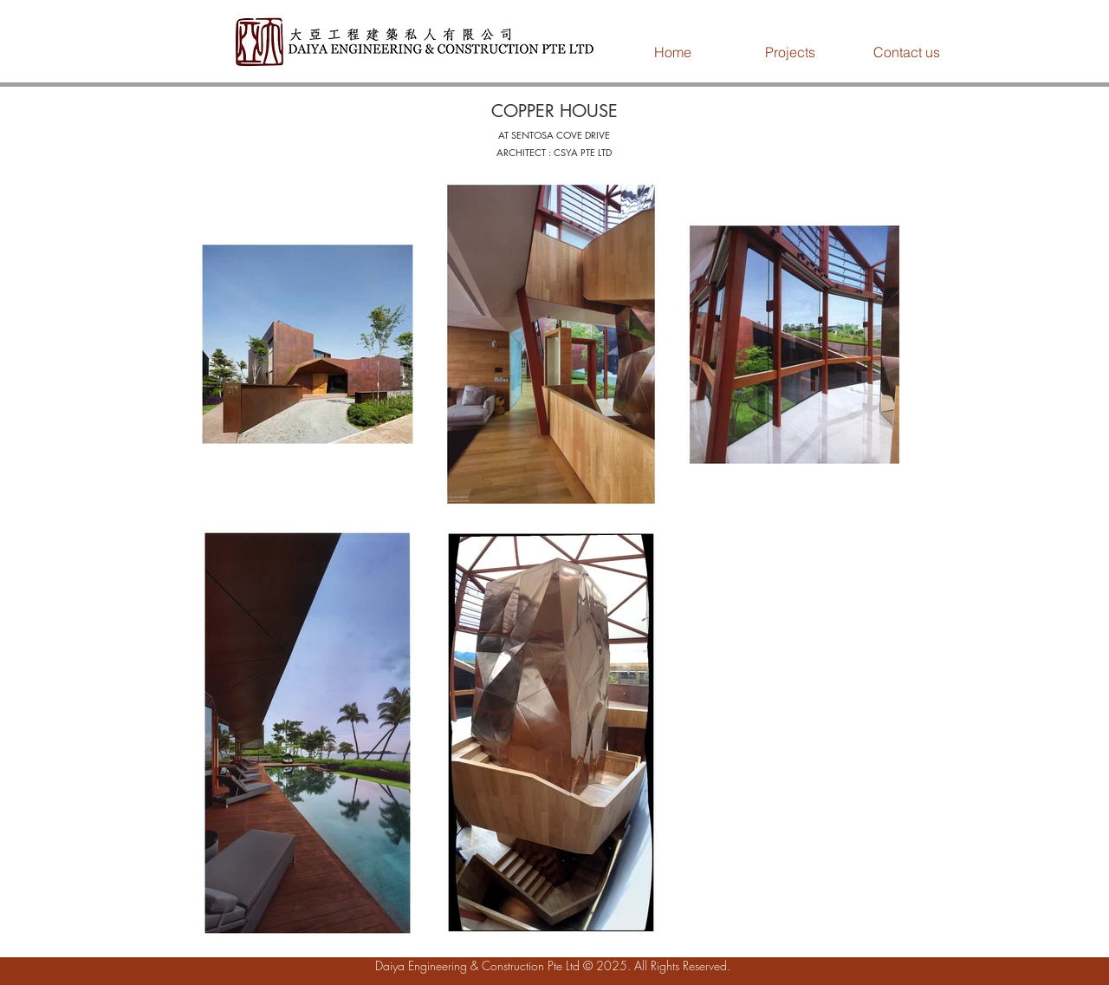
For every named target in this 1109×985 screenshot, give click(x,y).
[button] (789, 52)
